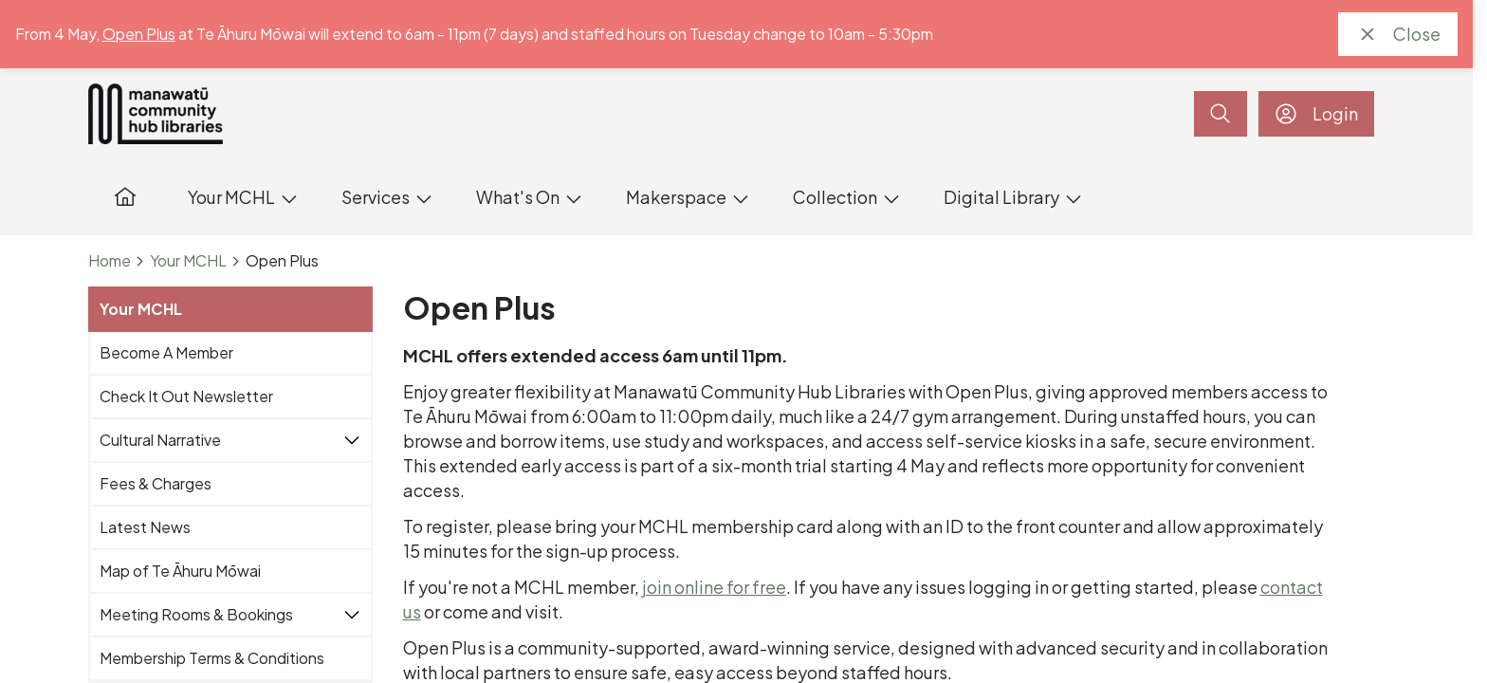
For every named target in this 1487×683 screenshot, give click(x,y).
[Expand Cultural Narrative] (352, 440)
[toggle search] (1220, 114)
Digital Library (1001, 197)
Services (375, 197)
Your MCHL (231, 197)
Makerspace (676, 197)
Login (1316, 113)
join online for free (714, 587)
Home (109, 260)
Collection (835, 197)
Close (1398, 34)
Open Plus (138, 34)
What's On (518, 197)
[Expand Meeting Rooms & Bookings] (352, 615)
